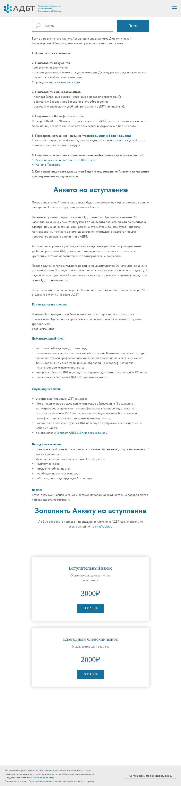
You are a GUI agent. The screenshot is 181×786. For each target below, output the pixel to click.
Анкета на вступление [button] (90, 189)
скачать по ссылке (67, 82)
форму (121, 140)
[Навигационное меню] (174, 8)
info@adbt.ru (103, 526)
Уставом (64, 53)
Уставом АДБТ (66, 377)
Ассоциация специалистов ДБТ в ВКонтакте (66, 160)
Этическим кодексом (93, 377)
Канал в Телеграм (48, 164)
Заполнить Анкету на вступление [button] (90, 510)
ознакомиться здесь (44, 777)
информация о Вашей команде (109, 135)
